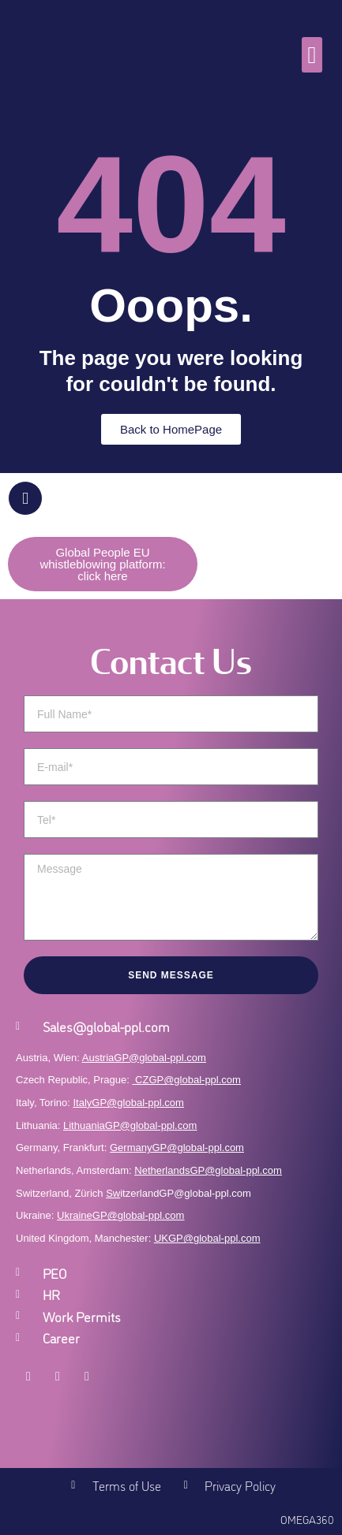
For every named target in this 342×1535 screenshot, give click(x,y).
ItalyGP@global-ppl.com (128, 1102)
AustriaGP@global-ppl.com (144, 1058)
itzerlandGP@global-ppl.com (178, 1193)
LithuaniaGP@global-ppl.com (130, 1125)
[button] (312, 55)
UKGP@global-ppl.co (203, 1238)
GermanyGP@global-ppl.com (177, 1147)
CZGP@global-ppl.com (188, 1080)
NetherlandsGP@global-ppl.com (208, 1170)
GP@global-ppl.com (138, 1215)
